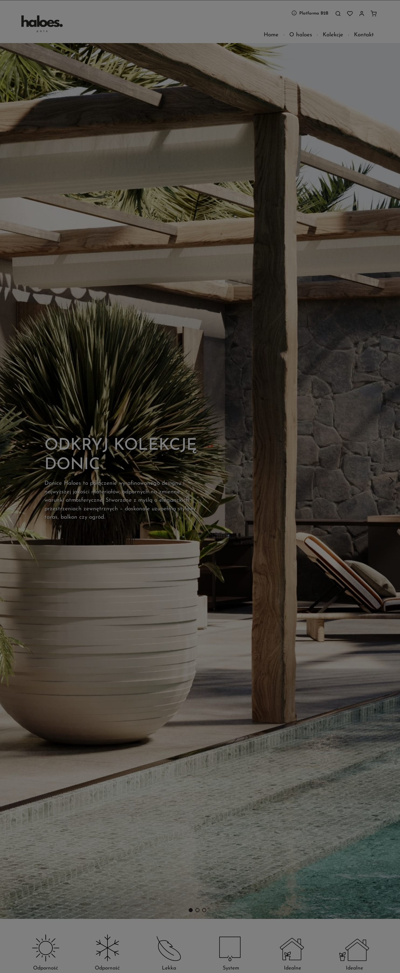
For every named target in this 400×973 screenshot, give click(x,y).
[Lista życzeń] (350, 13)
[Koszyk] (373, 13)
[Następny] (391, 481)
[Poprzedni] (9, 481)
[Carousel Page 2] (197, 910)
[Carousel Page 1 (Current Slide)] (191, 910)
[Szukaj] (338, 13)
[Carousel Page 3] (204, 910)
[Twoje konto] (361, 13)
